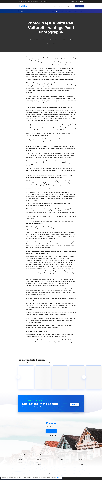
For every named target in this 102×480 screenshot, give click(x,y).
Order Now (38, 464)
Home (55, 6)
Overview (38, 456)
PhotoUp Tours (61, 456)
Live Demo (38, 459)
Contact (80, 466)
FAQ (79, 462)
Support (77, 1)
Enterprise (20, 459)
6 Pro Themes (39, 457)
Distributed (20, 457)
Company (72, 1)
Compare (20, 461)
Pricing (67, 6)
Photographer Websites (63, 463)
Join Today (74, 404)
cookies (28, 477)
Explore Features (39, 461)
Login (81, 1)
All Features (60, 457)
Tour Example (60, 459)
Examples (20, 462)
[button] (18, 377)
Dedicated (20, 456)
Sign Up (80, 457)
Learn (72, 6)
